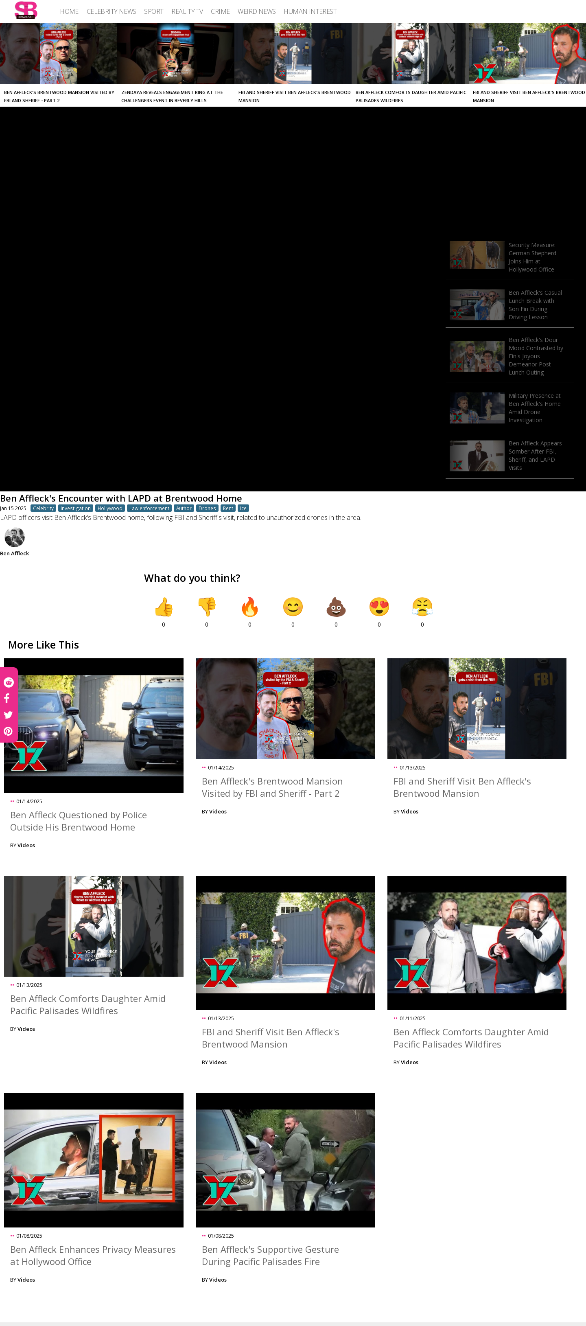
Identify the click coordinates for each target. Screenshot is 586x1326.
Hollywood (110, 508)
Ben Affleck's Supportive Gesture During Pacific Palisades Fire (270, 1255)
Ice (243, 508)
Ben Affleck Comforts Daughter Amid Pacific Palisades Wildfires (88, 1004)
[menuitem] (69, 11)
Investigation (76, 508)
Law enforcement (149, 508)
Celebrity (43, 508)
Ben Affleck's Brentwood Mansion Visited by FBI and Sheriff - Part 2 (272, 787)
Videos (26, 845)
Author (184, 508)
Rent (228, 508)
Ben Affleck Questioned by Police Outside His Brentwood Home (78, 821)
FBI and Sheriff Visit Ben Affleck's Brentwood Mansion (462, 787)
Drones (207, 508)
